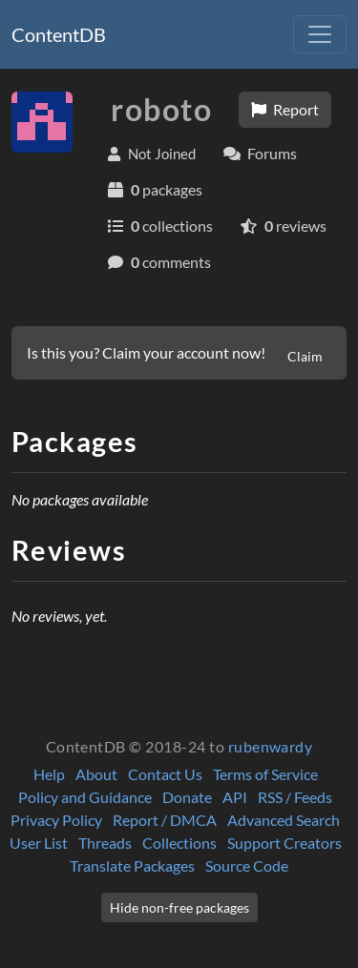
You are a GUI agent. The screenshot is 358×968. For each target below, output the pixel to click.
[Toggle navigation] (320, 34)
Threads (105, 843)
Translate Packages (132, 865)
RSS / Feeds (295, 797)
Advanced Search (283, 820)
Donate (187, 797)
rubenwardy (270, 746)
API (234, 797)
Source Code (246, 865)
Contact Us (165, 774)
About (96, 774)
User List (39, 843)
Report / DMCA (165, 820)
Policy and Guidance (85, 797)
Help (49, 774)
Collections (179, 843)
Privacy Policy (56, 820)
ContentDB (58, 34)
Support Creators (284, 843)
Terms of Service (265, 774)
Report (285, 109)
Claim (305, 356)
